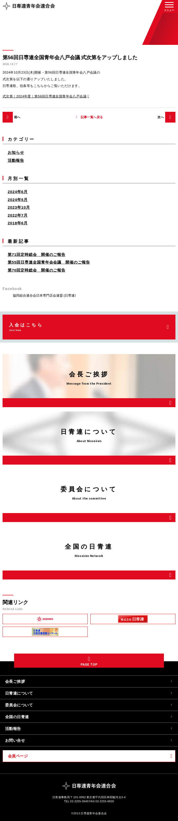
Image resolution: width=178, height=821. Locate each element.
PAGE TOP (89, 664)
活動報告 (16, 160)
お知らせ (16, 152)
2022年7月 (18, 215)
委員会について (19, 705)
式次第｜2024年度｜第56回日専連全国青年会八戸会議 (44, 96)
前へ (17, 117)
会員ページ (18, 756)
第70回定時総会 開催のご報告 (36, 270)
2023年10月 (19, 207)
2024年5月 (18, 199)
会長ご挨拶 (15, 681)
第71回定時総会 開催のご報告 (36, 254)
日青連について (19, 693)
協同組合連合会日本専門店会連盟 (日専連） (44, 295)
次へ (160, 117)
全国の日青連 (17, 716)
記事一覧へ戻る (92, 117)
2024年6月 (18, 191)
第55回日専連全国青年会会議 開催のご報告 (49, 262)
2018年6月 (18, 223)
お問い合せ (15, 740)
